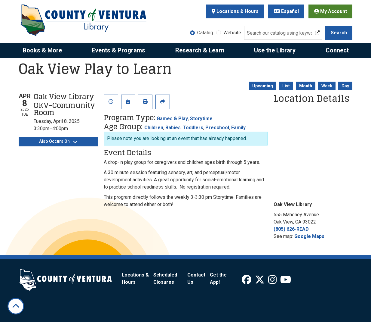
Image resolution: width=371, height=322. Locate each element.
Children (153, 127)
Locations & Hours (235, 11)
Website (232, 33)
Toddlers (193, 127)
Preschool (217, 127)
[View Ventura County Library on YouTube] (285, 281)
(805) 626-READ (291, 229)
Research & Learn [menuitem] (199, 50)
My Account (330, 11)
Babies (173, 127)
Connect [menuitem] (337, 50)
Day (345, 85)
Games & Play (172, 118)
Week (326, 85)
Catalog (205, 33)
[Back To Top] (16, 306)
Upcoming (262, 85)
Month (305, 85)
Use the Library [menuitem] (275, 50)
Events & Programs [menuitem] (118, 50)
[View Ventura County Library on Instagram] (273, 281)
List (286, 85)
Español (286, 11)
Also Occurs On (58, 141)
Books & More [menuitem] (42, 50)
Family (238, 127)
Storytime (201, 118)
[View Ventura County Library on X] (260, 281)
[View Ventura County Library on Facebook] (247, 281)
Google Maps (309, 236)
